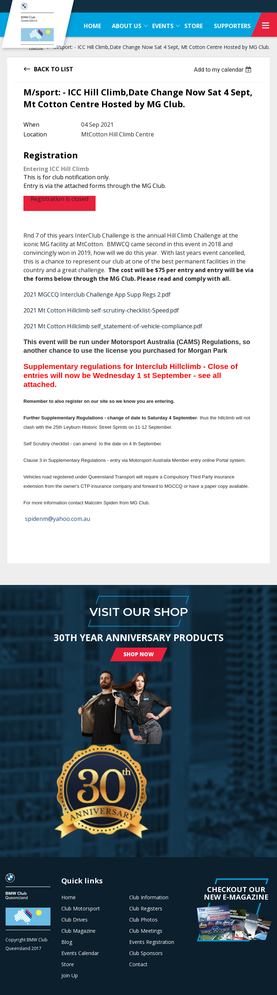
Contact (138, 964)
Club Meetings (145, 930)
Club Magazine (78, 930)
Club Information (148, 897)
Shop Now (138, 654)
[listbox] (223, 69)
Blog (66, 942)
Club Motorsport (80, 908)
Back (41, 68)
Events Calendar (80, 953)
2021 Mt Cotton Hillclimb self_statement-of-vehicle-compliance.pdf (112, 326)
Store (67, 964)
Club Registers (145, 908)
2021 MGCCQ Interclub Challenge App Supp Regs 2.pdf (97, 294)
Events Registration (151, 942)
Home (68, 897)
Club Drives (74, 919)
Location (35, 134)
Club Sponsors (146, 953)
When (31, 125)
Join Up (69, 975)
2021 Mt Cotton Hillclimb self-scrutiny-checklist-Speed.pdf (101, 310)
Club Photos (143, 919)
